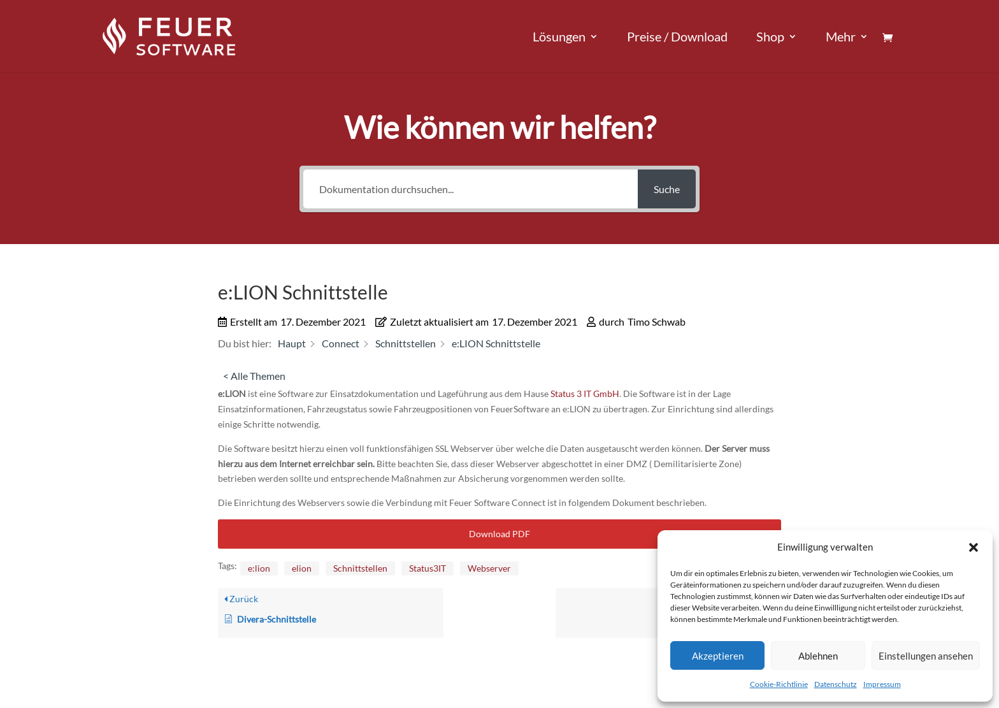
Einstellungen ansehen (926, 655)
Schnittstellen (360, 568)
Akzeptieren (718, 655)
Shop (770, 38)
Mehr (841, 38)
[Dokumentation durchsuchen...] (470, 189)
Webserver (489, 568)
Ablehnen (818, 655)
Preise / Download (677, 38)
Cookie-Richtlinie (779, 684)
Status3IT (427, 568)
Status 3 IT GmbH (584, 393)
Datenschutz (835, 684)
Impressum (882, 684)
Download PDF (499, 533)
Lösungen (559, 38)
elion (302, 568)
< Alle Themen (254, 376)
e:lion (259, 568)
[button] (973, 547)
